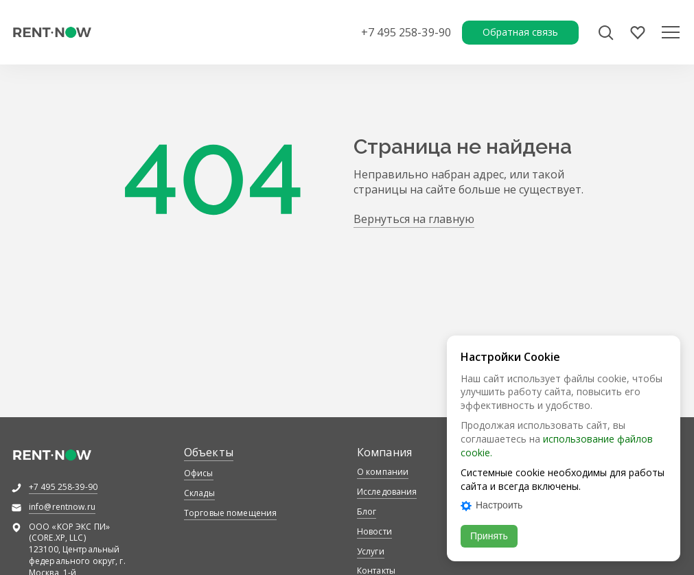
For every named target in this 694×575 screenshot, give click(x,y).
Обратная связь (520, 31)
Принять (489, 535)
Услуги (370, 551)
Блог (366, 511)
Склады (199, 493)
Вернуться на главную (414, 218)
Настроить (491, 505)
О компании (382, 472)
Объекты (208, 452)
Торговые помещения (230, 513)
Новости (374, 531)
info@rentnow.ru (62, 507)
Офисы (198, 473)
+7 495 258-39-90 (406, 32)
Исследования (387, 491)
